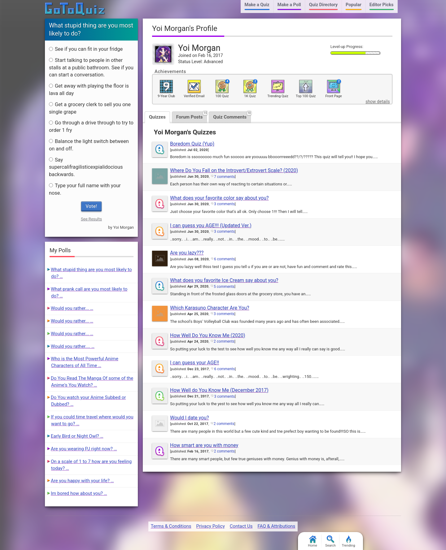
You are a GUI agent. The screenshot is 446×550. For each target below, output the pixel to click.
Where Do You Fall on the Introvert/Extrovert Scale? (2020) (234, 170)
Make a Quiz (257, 4)
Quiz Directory (323, 4)
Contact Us (241, 526)
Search (330, 541)
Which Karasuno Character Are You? (209, 308)
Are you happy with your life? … (82, 480)
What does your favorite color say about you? (219, 198)
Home (312, 541)
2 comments (224, 341)
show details (377, 101)
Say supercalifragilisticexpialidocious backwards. (86, 167)
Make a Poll (289, 4)
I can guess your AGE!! (194, 363)
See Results (91, 219)
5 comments (224, 286)
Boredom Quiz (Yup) (192, 144)
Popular (353, 4)
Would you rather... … (72, 308)
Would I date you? (189, 418)
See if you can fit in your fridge (86, 49)
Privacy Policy (210, 526)
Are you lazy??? (186, 253)
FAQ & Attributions (276, 526)
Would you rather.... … (72, 346)
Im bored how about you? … (79, 493)
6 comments (224, 259)
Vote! (91, 206)
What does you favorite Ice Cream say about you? (224, 280)
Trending (348, 541)
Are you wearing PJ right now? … (84, 449)
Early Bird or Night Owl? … (77, 436)
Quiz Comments (232, 115)
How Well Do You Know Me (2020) (207, 335)
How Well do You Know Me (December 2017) (219, 390)
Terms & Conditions (171, 526)
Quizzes (157, 117)
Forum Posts (191, 115)
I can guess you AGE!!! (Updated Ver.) (210, 225)
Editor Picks (381, 4)
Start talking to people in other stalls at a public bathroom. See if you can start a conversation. (91, 67)
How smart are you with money (204, 445)
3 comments (224, 204)
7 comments (224, 177)
